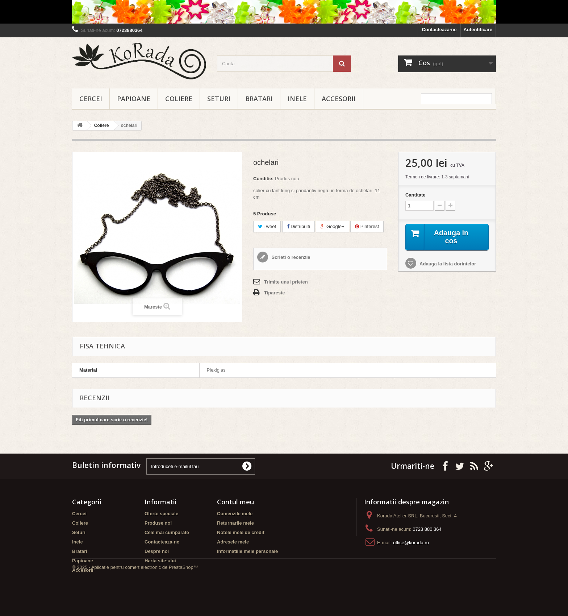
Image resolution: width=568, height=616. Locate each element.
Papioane (133, 98)
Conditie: (263, 178)
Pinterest (367, 226)
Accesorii (339, 98)
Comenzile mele (234, 513)
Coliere (178, 98)
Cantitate (415, 195)
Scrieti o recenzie (290, 257)
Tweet (267, 226)
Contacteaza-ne (439, 29)
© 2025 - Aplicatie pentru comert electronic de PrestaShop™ (135, 596)
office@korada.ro (411, 542)
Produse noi (158, 523)
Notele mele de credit (240, 532)
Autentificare (478, 29)
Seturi (218, 98)
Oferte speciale (161, 513)
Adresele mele (233, 542)
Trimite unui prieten (286, 282)
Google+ (332, 226)
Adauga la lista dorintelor (447, 264)
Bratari (259, 98)
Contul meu (235, 501)
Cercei (90, 98)
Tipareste (274, 292)
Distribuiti (298, 226)
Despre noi (157, 551)
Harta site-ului (160, 560)
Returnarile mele (235, 523)
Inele (297, 98)
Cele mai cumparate (167, 532)
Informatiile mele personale (247, 551)
